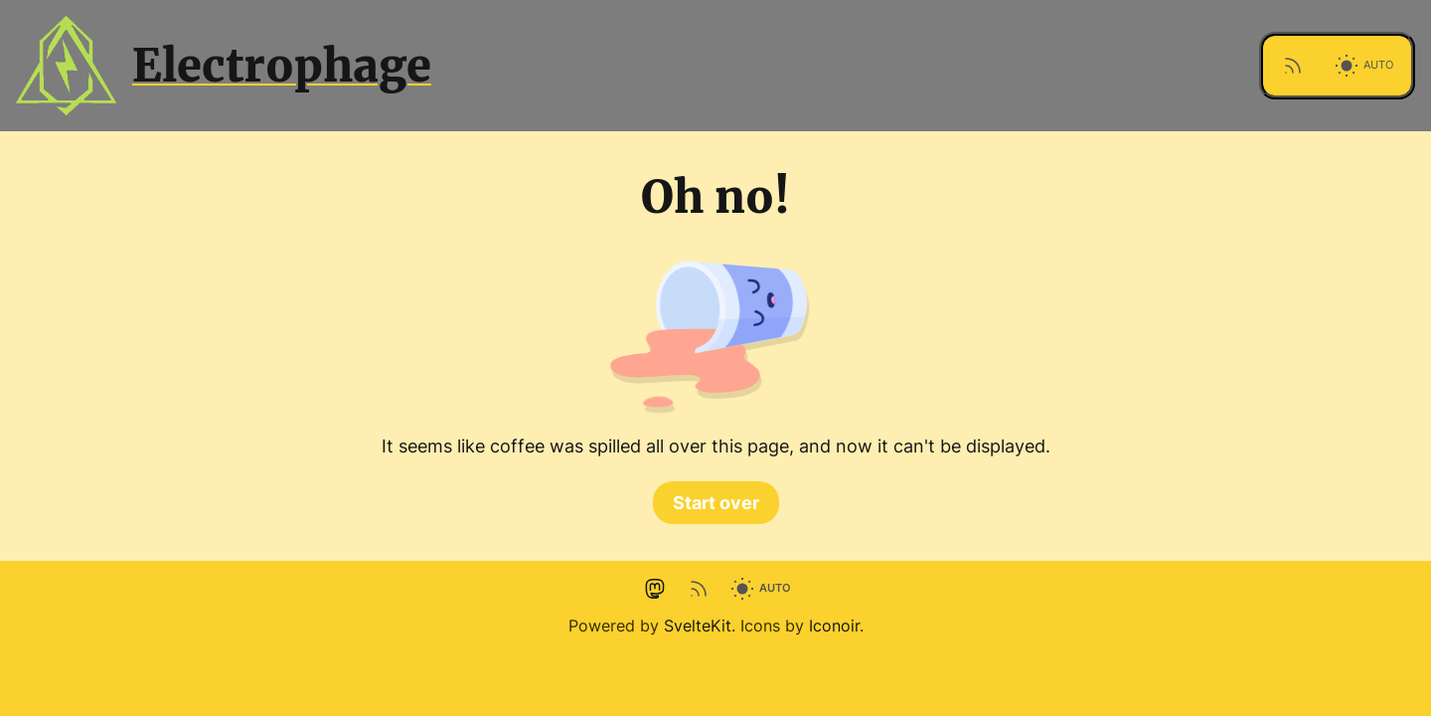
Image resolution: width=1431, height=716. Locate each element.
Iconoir (834, 625)
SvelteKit (697, 625)
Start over (716, 502)
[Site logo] (622, 65)
